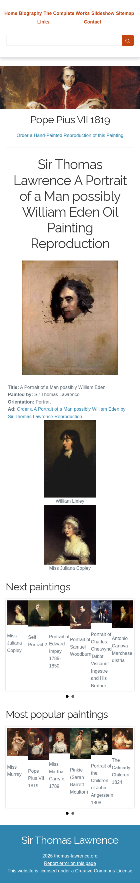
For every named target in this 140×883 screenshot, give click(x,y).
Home (11, 13)
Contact (92, 21)
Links (43, 21)
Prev (14, 644)
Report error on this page (70, 863)
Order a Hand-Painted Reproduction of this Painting (70, 135)
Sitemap (125, 13)
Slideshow (103, 13)
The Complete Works (66, 13)
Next (125, 644)
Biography (30, 13)
